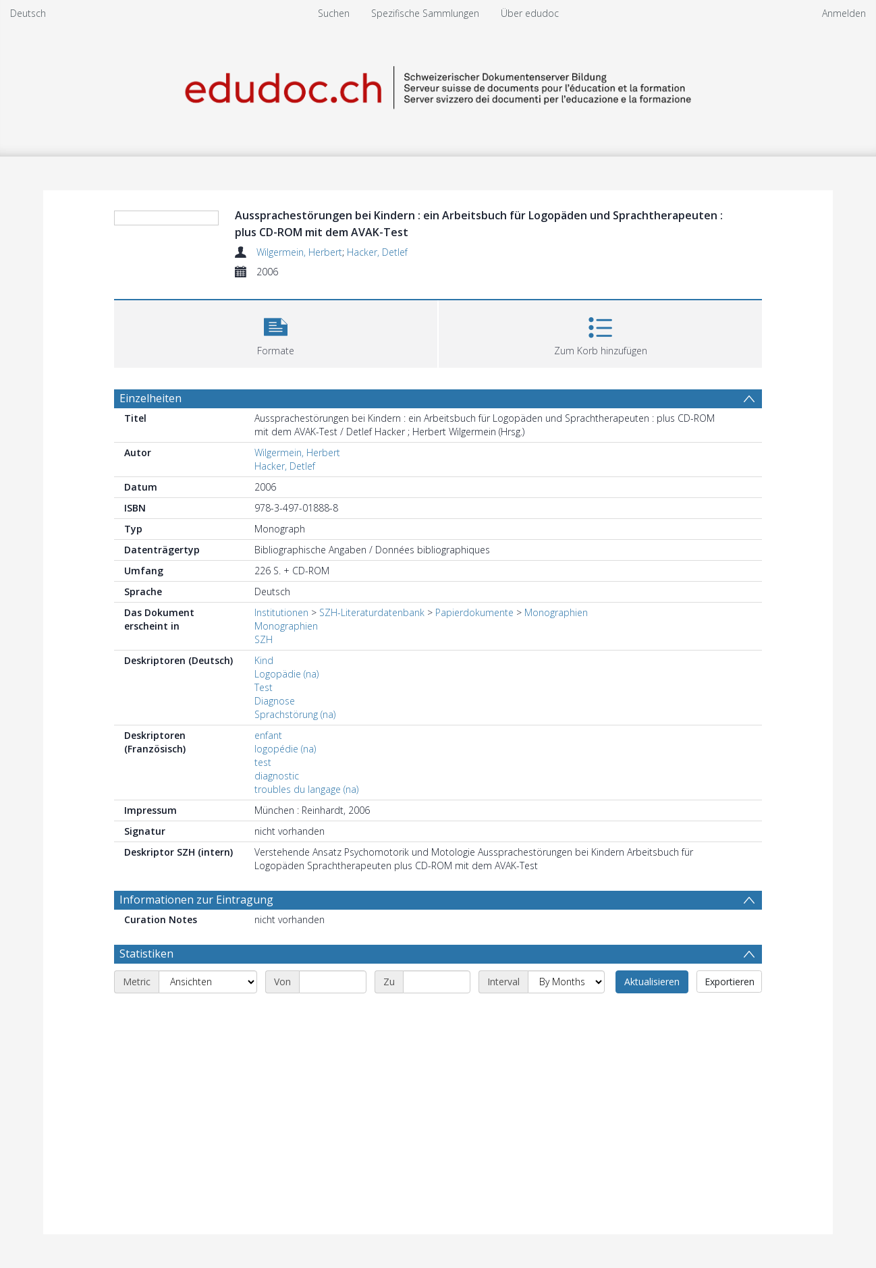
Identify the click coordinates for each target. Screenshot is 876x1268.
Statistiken (146, 953)
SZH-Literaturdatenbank (372, 612)
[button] (275, 332)
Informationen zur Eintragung (196, 899)
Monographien (556, 612)
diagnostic (276, 775)
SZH (263, 639)
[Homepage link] (438, 85)
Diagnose (274, 700)
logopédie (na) (285, 748)
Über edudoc (530, 13)
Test (263, 687)
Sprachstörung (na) (294, 714)
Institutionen (281, 612)
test (262, 762)
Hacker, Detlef (377, 252)
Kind (263, 660)
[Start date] (332, 981)
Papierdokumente (474, 612)
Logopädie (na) (286, 673)
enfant (268, 735)
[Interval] (566, 981)
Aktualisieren (652, 981)
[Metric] (208, 981)
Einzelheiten (150, 398)
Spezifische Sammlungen (425, 13)
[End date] (436, 981)
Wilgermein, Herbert (299, 252)
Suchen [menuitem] (334, 13)
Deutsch (28, 13)
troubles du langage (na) (306, 789)
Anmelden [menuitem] (844, 13)
